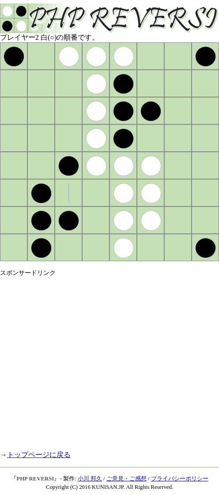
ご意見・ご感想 (126, 479)
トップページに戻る (39, 454)
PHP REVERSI (35, 479)
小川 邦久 (90, 479)
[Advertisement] (83, 359)
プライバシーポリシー (179, 479)
